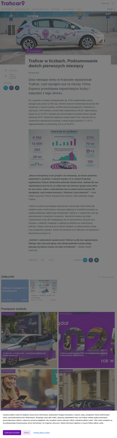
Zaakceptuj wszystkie (12, 433)
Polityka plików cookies (41, 433)
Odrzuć (26, 433)
